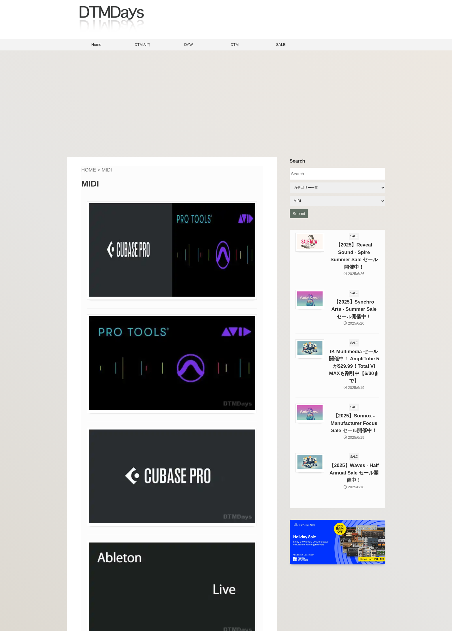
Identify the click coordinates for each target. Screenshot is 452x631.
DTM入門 (142, 44)
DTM (235, 44)
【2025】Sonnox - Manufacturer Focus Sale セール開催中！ (353, 398)
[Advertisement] (226, 102)
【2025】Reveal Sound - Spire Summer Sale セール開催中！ (354, 251)
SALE (280, 44)
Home (96, 44)
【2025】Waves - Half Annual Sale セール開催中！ (354, 445)
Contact (183, 603)
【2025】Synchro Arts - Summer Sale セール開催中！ (354, 298)
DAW (188, 44)
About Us (185, 595)
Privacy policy (190, 612)
